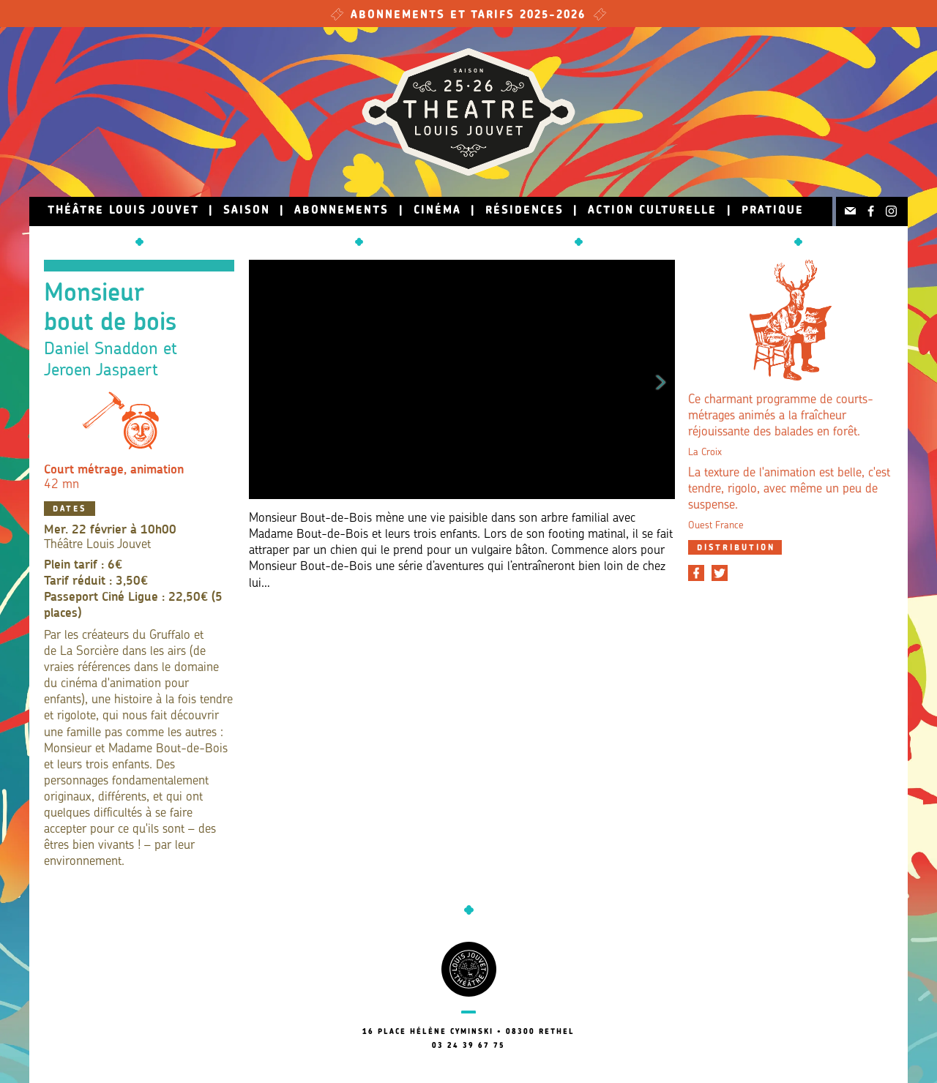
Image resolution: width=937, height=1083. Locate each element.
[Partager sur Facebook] (696, 573)
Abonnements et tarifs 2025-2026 (468, 15)
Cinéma (437, 211)
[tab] (735, 547)
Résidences (524, 211)
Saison (246, 211)
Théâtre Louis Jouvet (123, 211)
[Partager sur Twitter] (720, 573)
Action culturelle (652, 211)
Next (661, 380)
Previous (263, 380)
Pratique (773, 211)
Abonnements (341, 211)
